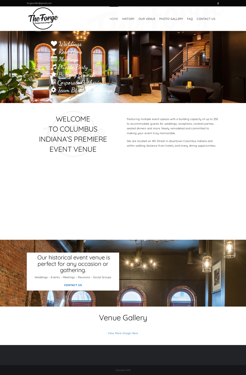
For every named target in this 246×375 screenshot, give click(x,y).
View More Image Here (123, 333)
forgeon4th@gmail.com (39, 3)
